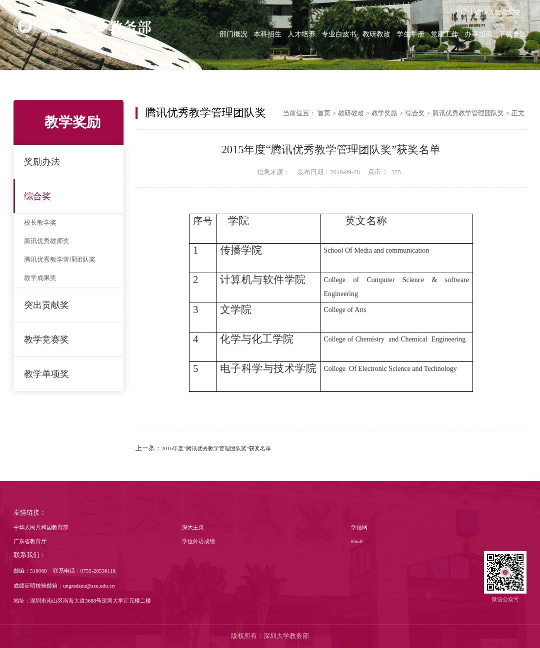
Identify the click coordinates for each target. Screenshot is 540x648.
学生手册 (410, 34)
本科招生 (268, 34)
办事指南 (478, 34)
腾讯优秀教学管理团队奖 (60, 259)
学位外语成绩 (198, 541)
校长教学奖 (40, 222)
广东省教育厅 (30, 541)
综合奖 (37, 196)
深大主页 (193, 527)
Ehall (357, 541)
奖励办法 (42, 162)
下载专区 (512, 34)
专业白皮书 (339, 34)
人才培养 (302, 34)
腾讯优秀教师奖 (47, 241)
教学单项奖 (46, 374)
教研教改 (376, 34)
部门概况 (234, 34)
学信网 (359, 527)
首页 (324, 113)
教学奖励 (385, 113)
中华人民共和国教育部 (41, 527)
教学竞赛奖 (46, 339)
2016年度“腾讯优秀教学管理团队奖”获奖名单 (216, 448)
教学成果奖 (40, 278)
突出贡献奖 (46, 305)
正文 (518, 113)
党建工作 (444, 34)
